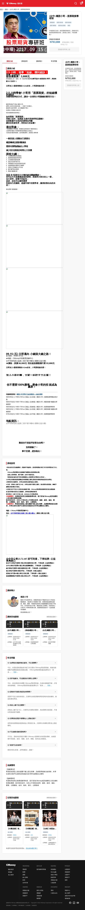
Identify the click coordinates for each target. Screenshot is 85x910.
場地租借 (67, 898)
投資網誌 (53, 869)
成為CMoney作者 (70, 896)
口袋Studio (54, 893)
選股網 (39, 893)
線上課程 (25, 877)
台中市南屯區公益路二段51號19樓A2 (23, 513)
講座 (24, 875)
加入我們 (10, 875)
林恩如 (50, 835)
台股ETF (67, 875)
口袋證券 (53, 883)
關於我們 (10, 869)
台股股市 (67, 869)
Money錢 (53, 872)
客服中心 (67, 890)
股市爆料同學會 (41, 869)
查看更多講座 (51, 617)
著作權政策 (21, 905)
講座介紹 (10, 61)
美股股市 (67, 872)
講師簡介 (39, 61)
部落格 (10, 872)
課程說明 (24, 61)
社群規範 (28, 905)
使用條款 (14, 905)
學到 (52, 890)
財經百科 (53, 877)
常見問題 (54, 61)
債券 (66, 880)
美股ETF (67, 877)
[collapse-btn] (3, 3)
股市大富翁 (40, 890)
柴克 (32, 835)
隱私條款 (8, 905)
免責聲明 (34, 905)
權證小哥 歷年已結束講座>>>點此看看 (29, 394)
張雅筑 (14, 835)
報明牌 (39, 898)
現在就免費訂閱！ (32, 848)
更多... (15, 672)
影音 (24, 880)
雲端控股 (39, 896)
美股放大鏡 (54, 880)
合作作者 (25, 883)
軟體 (24, 872)
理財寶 (25, 869)
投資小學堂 (54, 875)
